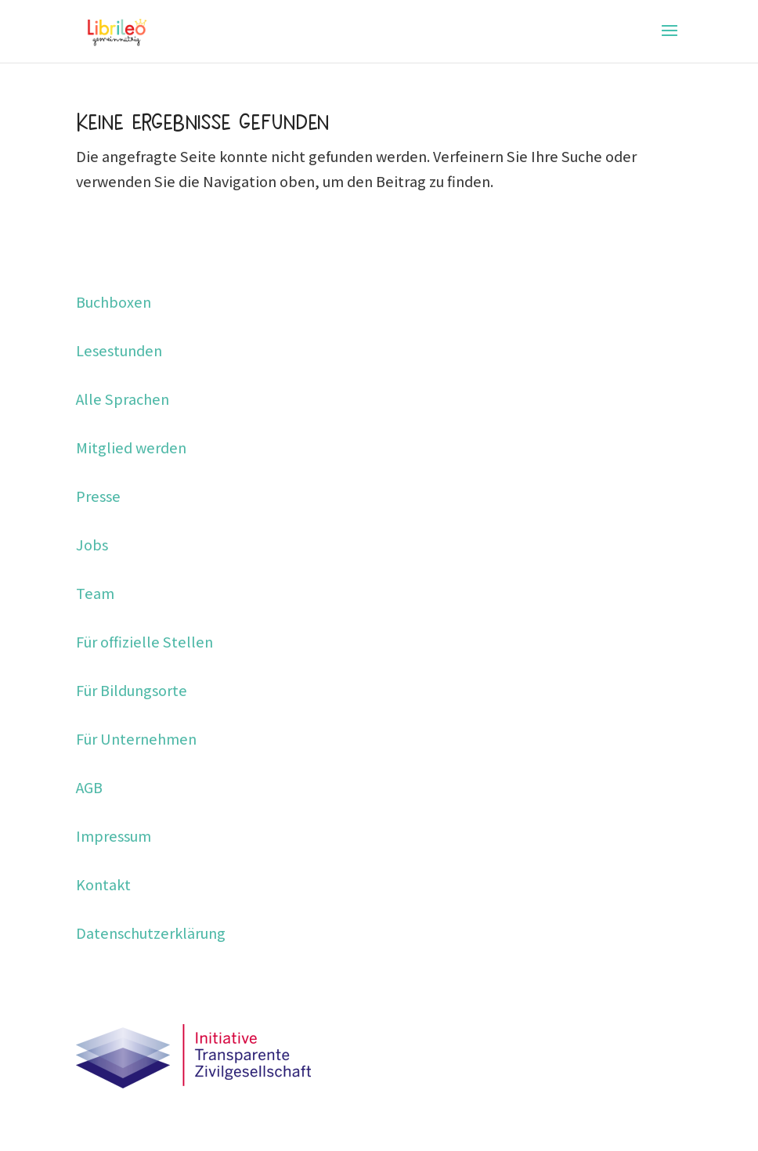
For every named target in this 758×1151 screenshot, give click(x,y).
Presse (98, 496)
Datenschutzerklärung (151, 933)
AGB (89, 788)
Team (95, 593)
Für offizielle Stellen (144, 642)
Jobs (92, 545)
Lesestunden (119, 351)
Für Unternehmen (136, 739)
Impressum (113, 836)
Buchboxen (113, 302)
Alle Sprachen (122, 399)
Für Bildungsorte (131, 690)
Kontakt (103, 885)
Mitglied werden (131, 448)
